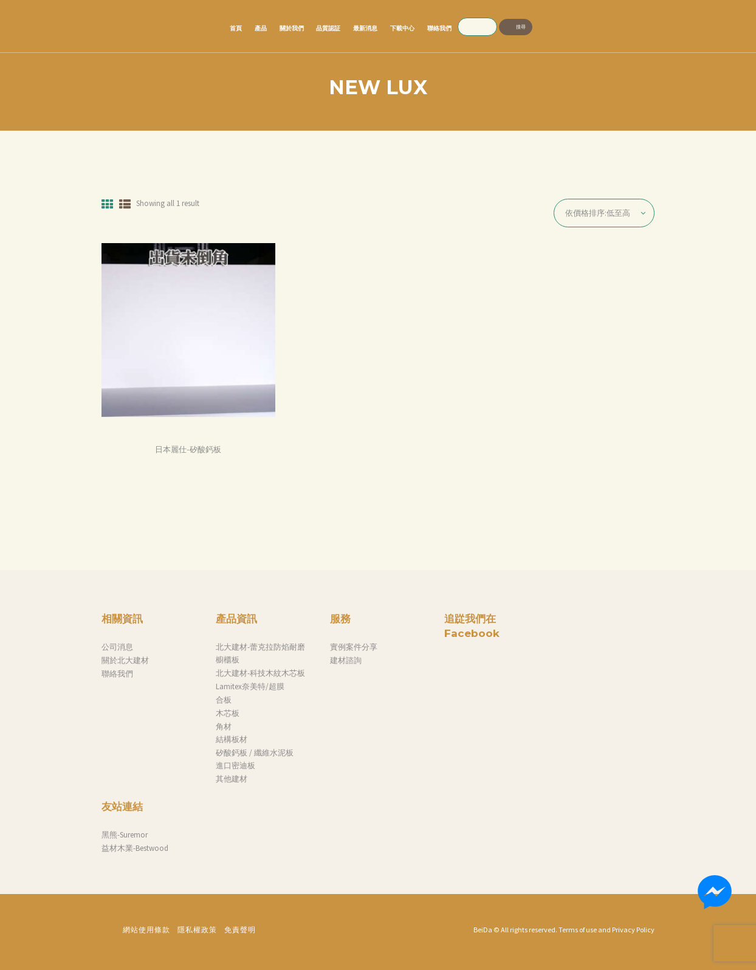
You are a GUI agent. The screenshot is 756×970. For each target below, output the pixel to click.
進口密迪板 (235, 765)
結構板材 (231, 739)
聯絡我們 (117, 674)
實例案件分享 (353, 647)
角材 (224, 726)
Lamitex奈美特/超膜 (250, 686)
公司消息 (117, 647)
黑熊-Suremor (124, 835)
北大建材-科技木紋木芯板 (260, 673)
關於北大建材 (125, 660)
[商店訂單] (604, 213)
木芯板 (227, 713)
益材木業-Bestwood (134, 848)
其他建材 (231, 779)
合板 (224, 700)
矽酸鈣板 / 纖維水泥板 (255, 753)
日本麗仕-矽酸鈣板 (188, 449)
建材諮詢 (346, 660)
